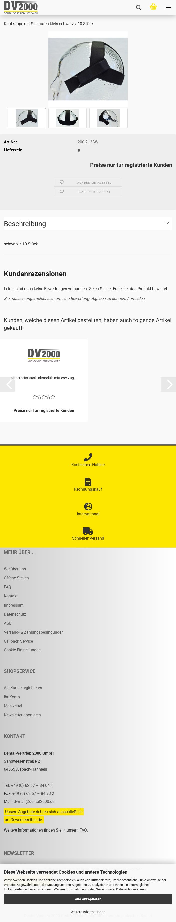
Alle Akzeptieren (88, 899)
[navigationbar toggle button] (168, 7)
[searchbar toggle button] (138, 7)
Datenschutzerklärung (131, 889)
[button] (7, 384)
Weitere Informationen (88, 912)
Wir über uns (15, 569)
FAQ (7, 587)
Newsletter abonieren (22, 715)
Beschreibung (25, 224)
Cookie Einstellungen (22, 650)
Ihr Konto (12, 697)
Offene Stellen (16, 578)
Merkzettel (13, 706)
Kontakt (11, 596)
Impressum (14, 605)
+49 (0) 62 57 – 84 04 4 (32, 785)
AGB (8, 623)
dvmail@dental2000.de (34, 801)
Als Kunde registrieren (23, 687)
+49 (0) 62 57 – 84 (29, 793)
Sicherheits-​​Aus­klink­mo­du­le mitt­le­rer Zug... (44, 378)
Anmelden (136, 298)
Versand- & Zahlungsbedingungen (34, 632)
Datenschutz (15, 614)
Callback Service (18, 641)
